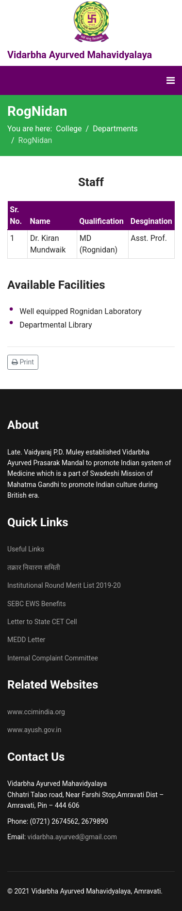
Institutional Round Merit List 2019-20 (64, 585)
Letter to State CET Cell (42, 622)
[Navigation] (170, 80)
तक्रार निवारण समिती (33, 567)
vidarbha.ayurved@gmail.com (72, 837)
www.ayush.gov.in (34, 730)
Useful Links (25, 549)
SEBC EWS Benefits (36, 604)
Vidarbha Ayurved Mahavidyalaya (79, 55)
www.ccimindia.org (36, 712)
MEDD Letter (26, 640)
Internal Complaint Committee (52, 658)
